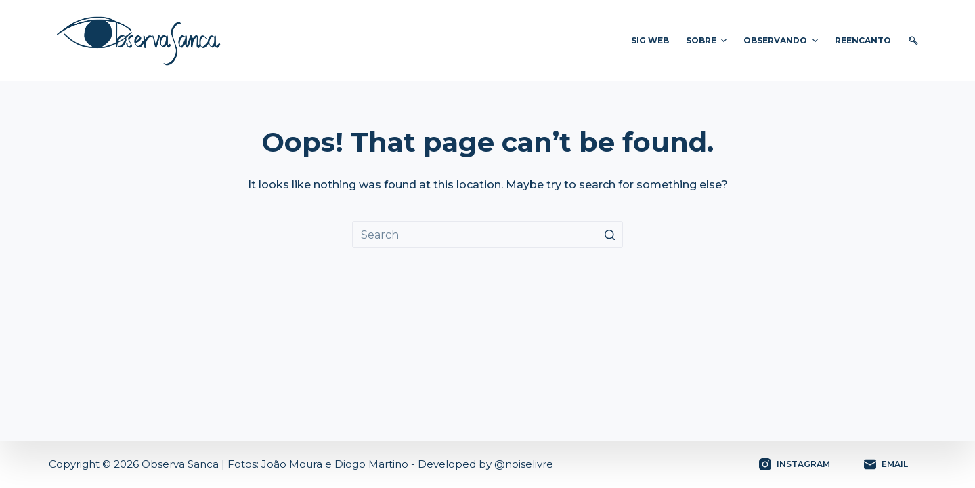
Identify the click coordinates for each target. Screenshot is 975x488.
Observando (782, 41)
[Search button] (609, 234)
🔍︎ (913, 40)
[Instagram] (794, 464)
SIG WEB (650, 40)
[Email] (886, 464)
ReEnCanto (863, 40)
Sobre (708, 41)
